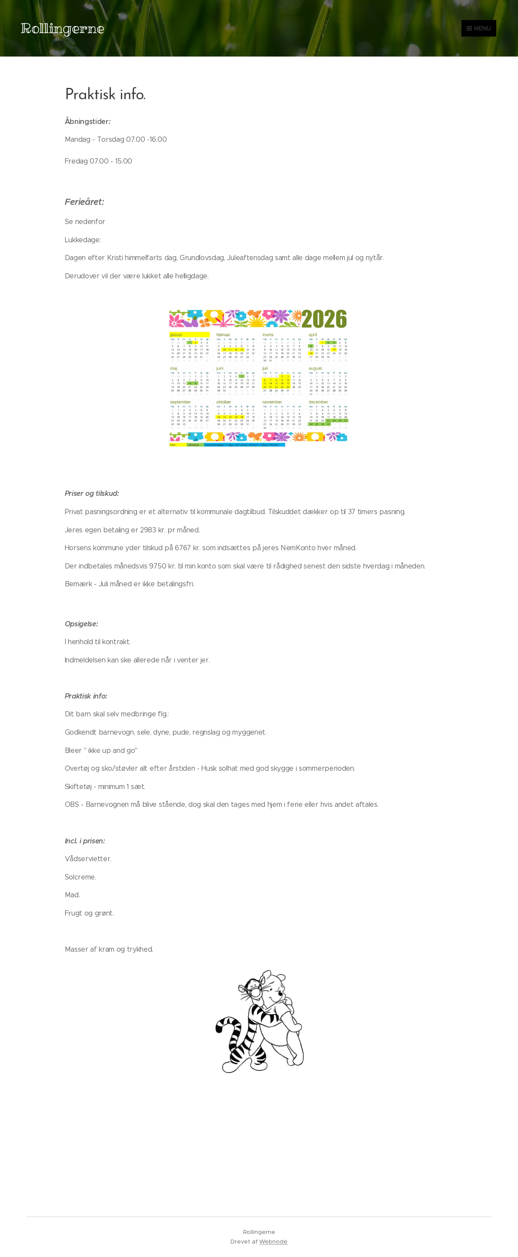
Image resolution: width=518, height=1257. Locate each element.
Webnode (273, 1241)
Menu (479, 28)
